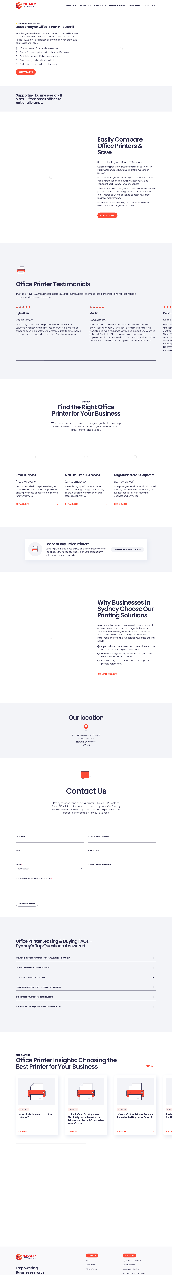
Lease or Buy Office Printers (67, 553)
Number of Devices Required (100, 874)
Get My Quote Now (27, 913)
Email (18, 860)
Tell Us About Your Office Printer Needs (34, 888)
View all (149, 1076)
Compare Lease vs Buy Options (127, 559)
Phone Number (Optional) (99, 846)
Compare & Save (26, 82)
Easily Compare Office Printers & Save (119, 156)
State (19, 874)
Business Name (94, 860)
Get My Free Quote (126, 684)
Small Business (26, 485)
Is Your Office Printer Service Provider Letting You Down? (135, 1125)
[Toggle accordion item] (153, 968)
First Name (21, 846)
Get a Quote (37, 514)
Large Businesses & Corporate (134, 485)
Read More (36, 1141)
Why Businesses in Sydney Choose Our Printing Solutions (125, 619)
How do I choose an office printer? (35, 1125)
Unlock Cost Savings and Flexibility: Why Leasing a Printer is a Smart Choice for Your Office (86, 1128)
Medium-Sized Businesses (82, 485)
